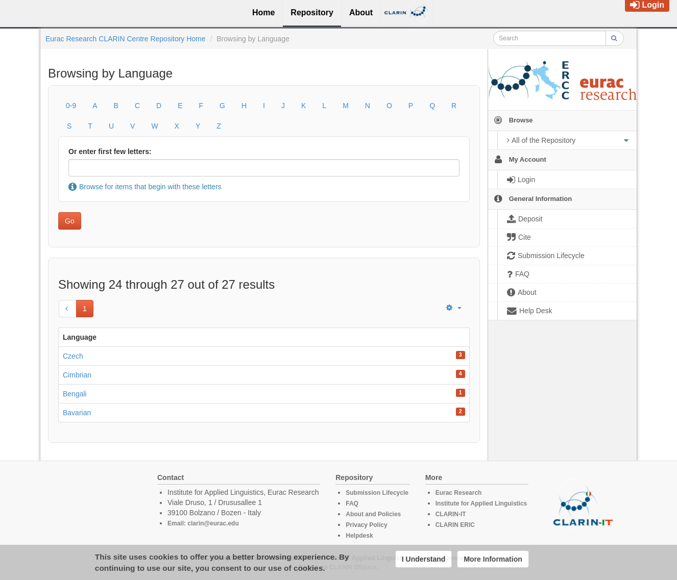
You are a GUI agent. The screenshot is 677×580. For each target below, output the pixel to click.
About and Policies (373, 514)
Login (647, 5)
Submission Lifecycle (377, 492)
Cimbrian (77, 375)
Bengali (75, 394)
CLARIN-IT (451, 514)
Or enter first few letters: (110, 151)
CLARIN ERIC (455, 524)
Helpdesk (359, 535)
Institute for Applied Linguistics (481, 503)
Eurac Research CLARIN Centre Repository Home (125, 39)
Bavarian (77, 413)
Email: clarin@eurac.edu (203, 523)
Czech (73, 356)
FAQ (352, 503)
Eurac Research (459, 492)
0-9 (71, 106)
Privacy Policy (366, 524)
